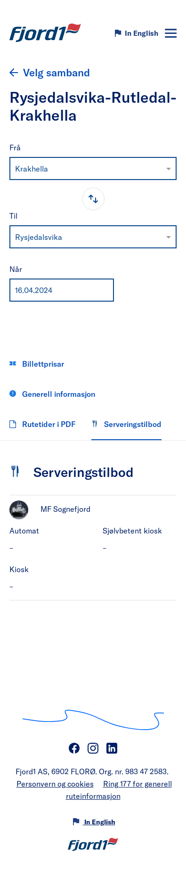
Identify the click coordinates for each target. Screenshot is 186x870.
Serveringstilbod (126, 423)
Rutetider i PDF (42, 423)
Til (13, 215)
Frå (15, 147)
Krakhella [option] (31, 168)
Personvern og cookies (55, 783)
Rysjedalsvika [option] (38, 236)
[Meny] (171, 33)
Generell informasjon (52, 393)
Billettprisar (36, 363)
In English (141, 33)
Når (15, 268)
